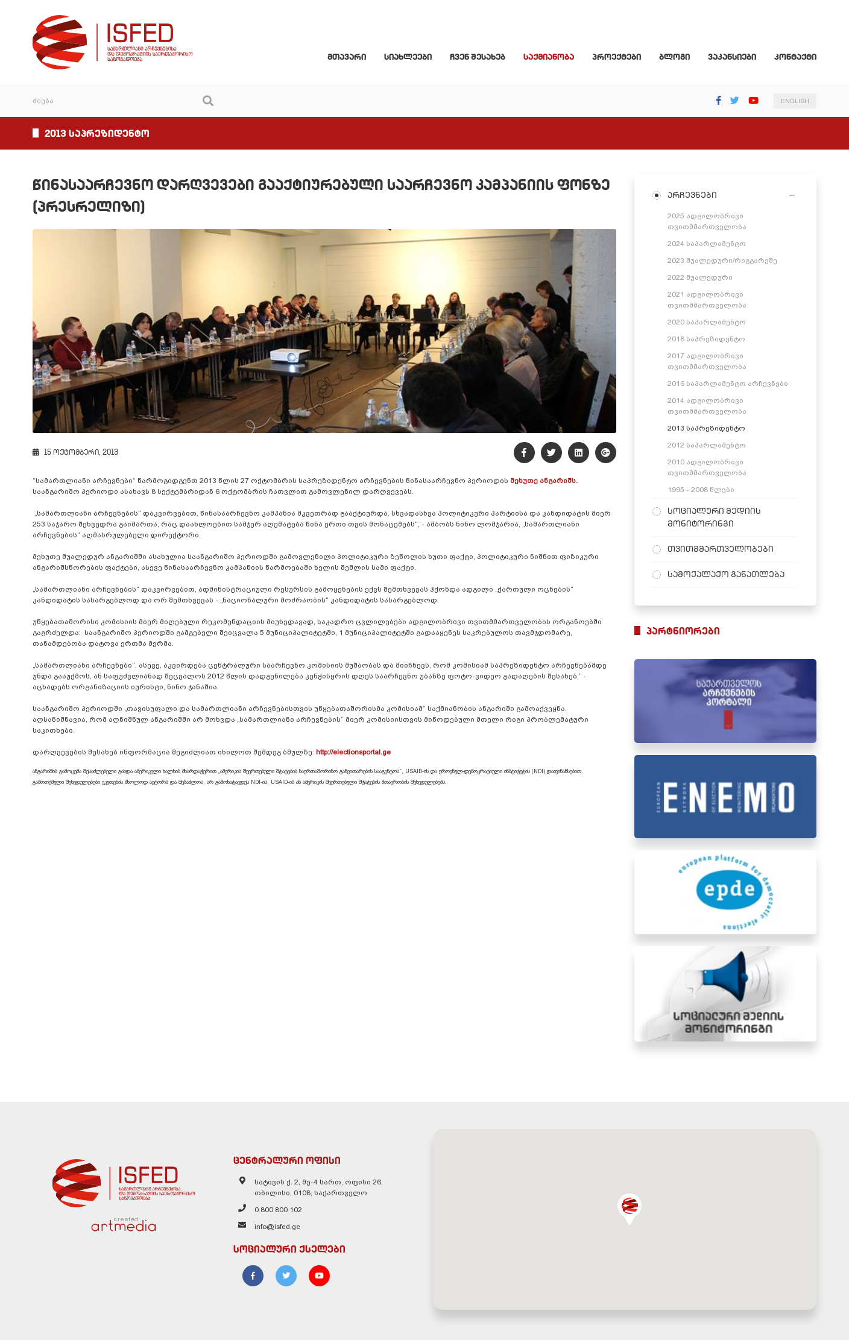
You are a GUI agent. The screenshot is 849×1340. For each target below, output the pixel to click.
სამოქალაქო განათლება (726, 574)
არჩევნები (692, 194)
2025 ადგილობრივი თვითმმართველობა (707, 221)
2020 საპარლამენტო (707, 322)
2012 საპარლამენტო (707, 445)
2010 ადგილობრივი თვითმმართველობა (707, 467)
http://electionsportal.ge (354, 752)
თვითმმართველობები (721, 548)
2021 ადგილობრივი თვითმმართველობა (707, 299)
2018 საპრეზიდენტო (706, 339)
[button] (629, 1209)
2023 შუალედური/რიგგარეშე (722, 260)
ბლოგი (674, 56)
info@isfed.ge (277, 1226)
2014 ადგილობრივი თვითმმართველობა (707, 406)
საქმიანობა (548, 56)
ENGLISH (795, 101)
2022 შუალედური (700, 277)
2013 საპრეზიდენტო (706, 428)
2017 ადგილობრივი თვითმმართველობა (707, 361)
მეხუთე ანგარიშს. (543, 480)
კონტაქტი (795, 56)
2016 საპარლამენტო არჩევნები (728, 383)
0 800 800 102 (278, 1210)
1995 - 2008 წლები (701, 489)
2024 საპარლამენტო (707, 243)
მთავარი (346, 56)
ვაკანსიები (732, 56)
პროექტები (616, 56)
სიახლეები (408, 56)
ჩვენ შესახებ (477, 56)
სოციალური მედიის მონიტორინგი (714, 517)
